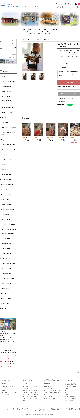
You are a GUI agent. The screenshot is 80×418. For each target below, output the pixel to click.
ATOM (42, 411)
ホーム (2, 409)
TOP (23, 40)
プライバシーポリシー (30, 409)
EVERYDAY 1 (29, 40)
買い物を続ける (63, 101)
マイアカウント (62, 4)
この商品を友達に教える (66, 98)
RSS (39, 411)
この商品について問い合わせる (68, 93)
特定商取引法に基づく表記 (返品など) (68, 87)
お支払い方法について (44, 409)
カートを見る (75, 4)
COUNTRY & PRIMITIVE (42, 40)
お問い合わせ (19, 409)
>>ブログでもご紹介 (62, 67)
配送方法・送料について (58, 409)
